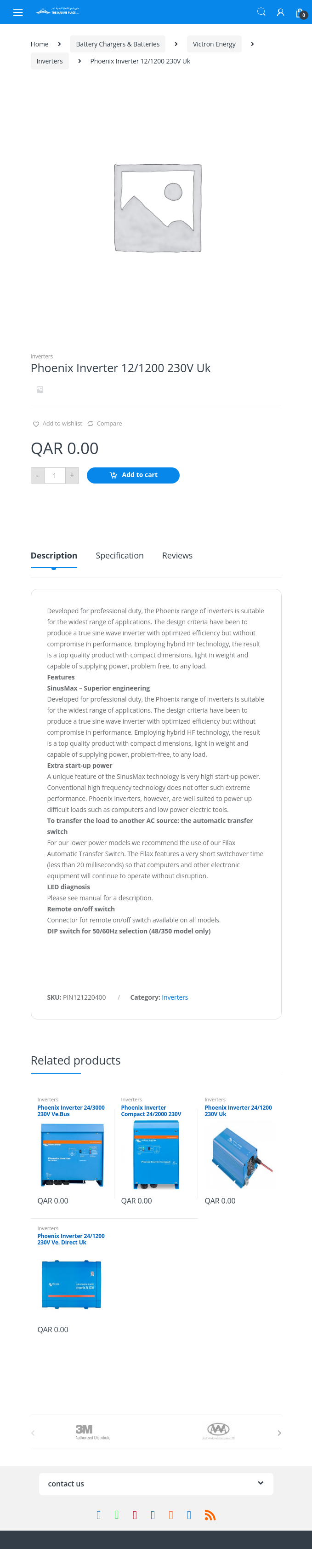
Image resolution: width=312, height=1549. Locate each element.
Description (54, 556)
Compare (109, 423)
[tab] (54, 559)
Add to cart (140, 474)
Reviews (177, 556)
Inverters (50, 61)
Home (40, 44)
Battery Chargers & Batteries (117, 44)
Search (261, 12)
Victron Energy (214, 44)
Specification (119, 556)
